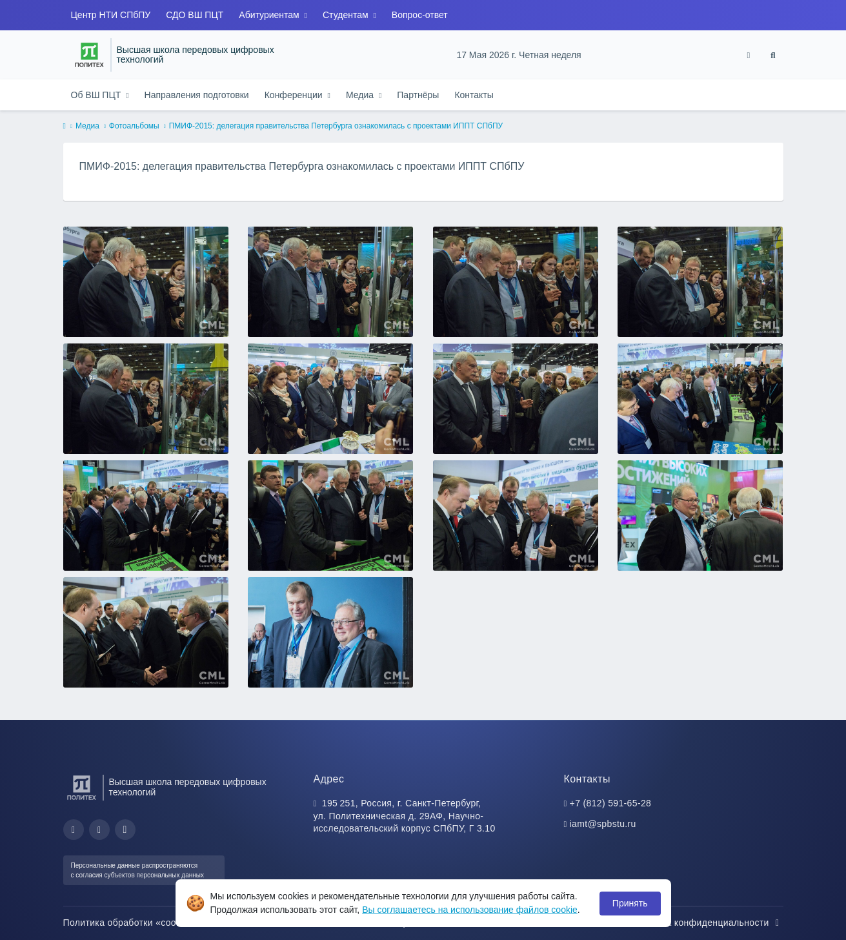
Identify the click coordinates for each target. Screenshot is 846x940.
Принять (630, 903)
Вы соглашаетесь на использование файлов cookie (470, 909)
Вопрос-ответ (420, 15)
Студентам (346, 15)
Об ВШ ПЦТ (97, 95)
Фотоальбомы (134, 125)
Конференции (295, 95)
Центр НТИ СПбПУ (111, 15)
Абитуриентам (270, 15)
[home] (64, 126)
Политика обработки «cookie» (135, 922)
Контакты (473, 95)
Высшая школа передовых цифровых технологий (195, 55)
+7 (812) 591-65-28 (611, 803)
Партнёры (418, 95)
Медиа (361, 95)
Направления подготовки (197, 95)
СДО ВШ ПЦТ (194, 15)
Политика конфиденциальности (706, 922)
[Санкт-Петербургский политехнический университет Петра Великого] (89, 55)
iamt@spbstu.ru (603, 824)
